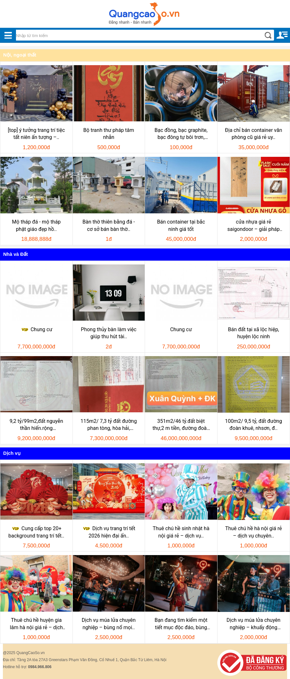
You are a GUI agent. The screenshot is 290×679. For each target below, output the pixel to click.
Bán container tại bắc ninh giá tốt (181, 225)
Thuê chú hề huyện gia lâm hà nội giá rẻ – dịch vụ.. (36, 624)
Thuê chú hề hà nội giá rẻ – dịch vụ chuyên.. (253, 531)
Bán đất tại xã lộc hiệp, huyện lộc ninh (253, 333)
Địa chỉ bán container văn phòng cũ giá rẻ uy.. (253, 133)
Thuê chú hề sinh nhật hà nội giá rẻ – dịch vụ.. (181, 531)
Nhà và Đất (15, 254)
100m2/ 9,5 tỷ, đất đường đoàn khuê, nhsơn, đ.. (253, 424)
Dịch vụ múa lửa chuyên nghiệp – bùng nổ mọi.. (109, 623)
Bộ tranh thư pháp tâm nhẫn (108, 133)
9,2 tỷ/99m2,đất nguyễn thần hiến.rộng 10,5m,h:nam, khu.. (36, 425)
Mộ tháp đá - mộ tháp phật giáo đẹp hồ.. (36, 225)
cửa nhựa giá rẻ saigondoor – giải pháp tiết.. (253, 226)
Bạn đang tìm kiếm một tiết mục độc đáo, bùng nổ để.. (181, 624)
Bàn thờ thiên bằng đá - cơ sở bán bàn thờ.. (108, 225)
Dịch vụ (11, 453)
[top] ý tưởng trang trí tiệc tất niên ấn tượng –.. (36, 133)
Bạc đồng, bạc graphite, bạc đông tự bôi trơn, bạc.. (181, 134)
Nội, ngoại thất (19, 54)
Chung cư (36, 329)
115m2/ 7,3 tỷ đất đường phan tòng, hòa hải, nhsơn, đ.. (108, 425)
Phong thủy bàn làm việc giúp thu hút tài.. (108, 333)
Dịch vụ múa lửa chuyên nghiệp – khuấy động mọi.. (253, 624)
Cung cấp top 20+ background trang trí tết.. (36, 531)
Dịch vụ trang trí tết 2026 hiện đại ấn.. (108, 531)
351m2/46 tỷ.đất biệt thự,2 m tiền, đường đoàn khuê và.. (181, 425)
